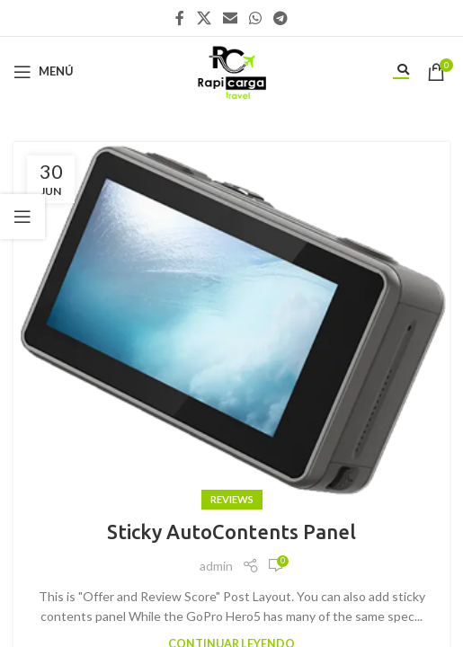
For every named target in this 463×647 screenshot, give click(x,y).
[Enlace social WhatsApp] (256, 17)
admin (216, 565)
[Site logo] (231, 69)
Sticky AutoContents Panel (231, 531)
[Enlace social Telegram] (281, 17)
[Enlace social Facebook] (180, 17)
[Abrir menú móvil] (43, 72)
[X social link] (204, 17)
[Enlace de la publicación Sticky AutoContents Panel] (231, 321)
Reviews (232, 499)
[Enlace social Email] (230, 17)
